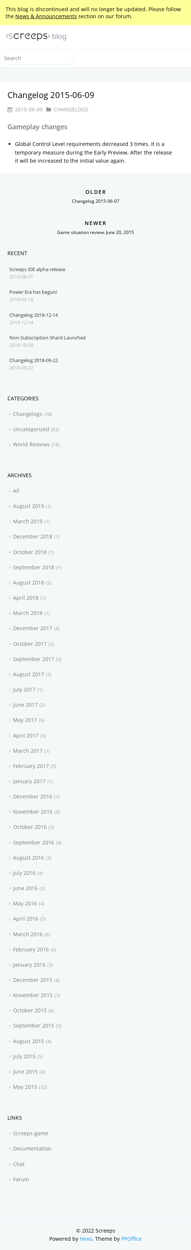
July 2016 (24, 872)
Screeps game (30, 1133)
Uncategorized (31, 429)
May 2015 (25, 1086)
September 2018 (33, 567)
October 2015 (30, 1010)
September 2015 (33, 1025)
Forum (21, 1179)
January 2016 (29, 964)
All (16, 490)
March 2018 (28, 612)
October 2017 (30, 643)
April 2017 (25, 735)
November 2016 (33, 811)
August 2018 (28, 582)
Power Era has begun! (33, 292)
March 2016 (28, 934)
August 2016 (28, 857)
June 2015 (25, 1071)
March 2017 (28, 750)
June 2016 (25, 888)
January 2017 (29, 781)
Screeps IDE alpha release (37, 269)
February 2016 (31, 949)
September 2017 (33, 659)
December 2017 (32, 628)
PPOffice (131, 1238)
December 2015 (32, 979)
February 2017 (31, 765)
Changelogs (71, 109)
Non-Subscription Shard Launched (47, 337)
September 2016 (33, 842)
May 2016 (25, 903)
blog (59, 36)
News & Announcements (46, 16)
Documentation (32, 1148)
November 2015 (33, 995)
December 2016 (32, 796)
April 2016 (25, 918)
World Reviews (31, 444)
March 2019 (28, 521)
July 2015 (24, 1056)
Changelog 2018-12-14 (33, 315)
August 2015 (28, 1041)
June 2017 (25, 704)
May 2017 (25, 719)
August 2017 (28, 674)
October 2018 (30, 552)
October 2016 (30, 826)
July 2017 (24, 689)
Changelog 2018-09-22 (33, 360)
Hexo (86, 1238)
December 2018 (32, 536)
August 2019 (28, 506)
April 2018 (25, 597)
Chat (19, 1164)
